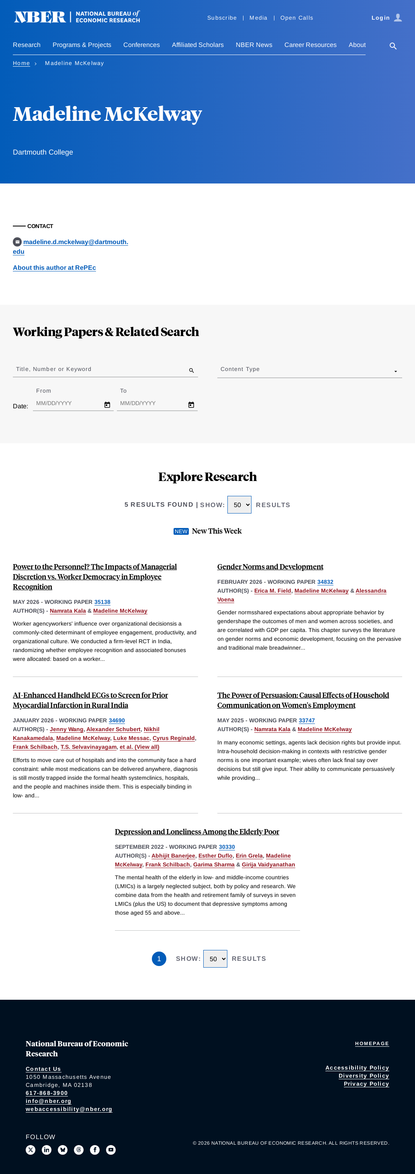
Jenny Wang (67, 729)
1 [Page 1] (159, 959)
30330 (227, 847)
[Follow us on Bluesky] (62, 1150)
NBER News (254, 44)
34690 (117, 720)
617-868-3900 (47, 1093)
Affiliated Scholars (198, 44)
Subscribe (222, 17)
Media (258, 17)
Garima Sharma (214, 864)
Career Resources (310, 44)
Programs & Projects (82, 44)
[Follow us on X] (30, 1150)
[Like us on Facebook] (95, 1150)
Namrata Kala (68, 610)
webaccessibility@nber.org (69, 1109)
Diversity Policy (364, 1075)
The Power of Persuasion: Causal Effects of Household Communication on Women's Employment (303, 700)
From (50, 390)
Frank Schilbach (35, 747)
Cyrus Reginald (174, 738)
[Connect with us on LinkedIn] (46, 1150)
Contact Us (43, 1069)
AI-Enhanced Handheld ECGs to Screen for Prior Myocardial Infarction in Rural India (90, 700)
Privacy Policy (367, 1083)
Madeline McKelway (120, 610)
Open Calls (297, 17)
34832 (325, 582)
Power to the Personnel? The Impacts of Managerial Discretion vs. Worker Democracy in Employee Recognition (95, 576)
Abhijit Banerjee (173, 855)
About (357, 44)
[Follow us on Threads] (79, 1150)
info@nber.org (49, 1101)
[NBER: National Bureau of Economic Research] (83, 21)
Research (27, 44)
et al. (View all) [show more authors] (139, 747)
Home (21, 63)
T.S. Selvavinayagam (89, 747)
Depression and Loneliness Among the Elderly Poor (197, 831)
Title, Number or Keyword (54, 369)
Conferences (141, 44)
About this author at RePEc (54, 267)
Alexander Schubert (113, 729)
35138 (102, 602)
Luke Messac (131, 738)
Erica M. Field (272, 590)
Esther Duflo (215, 855)
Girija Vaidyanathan (268, 864)
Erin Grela (249, 855)
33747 (307, 720)
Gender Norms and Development (270, 566)
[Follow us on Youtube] (111, 1150)
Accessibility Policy (357, 1067)
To (130, 390)
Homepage (372, 1043)
